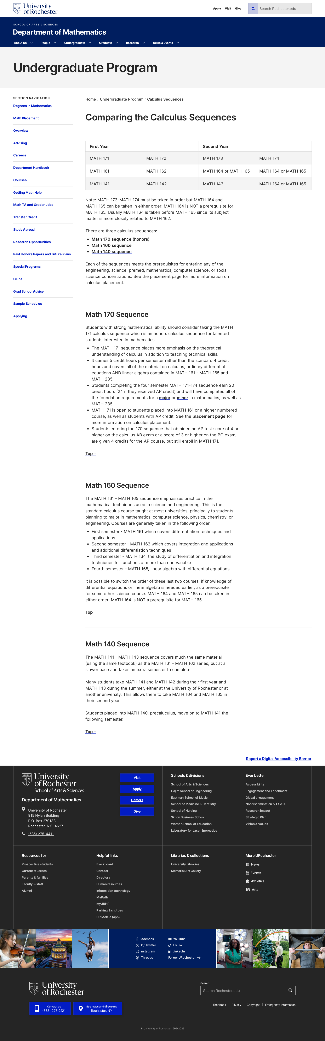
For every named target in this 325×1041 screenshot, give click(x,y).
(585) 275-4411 (41, 833)
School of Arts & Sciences (35, 24)
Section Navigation (31, 98)
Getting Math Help (27, 192)
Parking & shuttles (109, 910)
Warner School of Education (191, 824)
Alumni (27, 891)
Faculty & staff (32, 884)
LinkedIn (176, 951)
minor (182, 397)
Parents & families (35, 877)
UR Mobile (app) (108, 917)
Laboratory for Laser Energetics (194, 830)
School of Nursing (184, 810)
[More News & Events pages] (177, 42)
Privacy (236, 1005)
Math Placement (26, 118)
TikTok (175, 945)
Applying (20, 315)
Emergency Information (280, 1005)
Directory (103, 877)
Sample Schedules (27, 303)
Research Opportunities (32, 241)
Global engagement (260, 797)
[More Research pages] (143, 42)
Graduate (105, 43)
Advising (20, 142)
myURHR (102, 904)
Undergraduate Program (121, 99)
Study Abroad (24, 229)
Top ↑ (90, 453)
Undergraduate (74, 43)
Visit (228, 8)
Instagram (145, 951)
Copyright (253, 1005)
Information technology (113, 891)
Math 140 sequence (112, 251)
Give (238, 8)
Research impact (258, 810)
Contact (102, 871)
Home (90, 99)
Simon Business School (188, 817)
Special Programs (27, 266)
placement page (209, 416)
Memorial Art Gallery (186, 871)
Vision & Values (257, 824)
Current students (34, 871)
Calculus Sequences (165, 99)
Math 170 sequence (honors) (121, 239)
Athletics (255, 881)
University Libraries (185, 864)
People (45, 43)
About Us (20, 43)
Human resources (109, 884)
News (253, 864)
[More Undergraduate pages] (89, 42)
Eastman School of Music (189, 797)
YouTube (177, 939)
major (164, 397)
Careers (19, 155)
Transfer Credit (25, 217)
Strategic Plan (256, 817)
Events (253, 873)
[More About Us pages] (31, 42)
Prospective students (37, 864)
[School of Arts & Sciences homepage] (53, 782)
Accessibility (255, 784)
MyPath (102, 897)
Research (132, 43)
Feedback (219, 1005)
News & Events (163, 43)
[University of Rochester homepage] (35, 9)
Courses (20, 180)
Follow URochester (184, 957)
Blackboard (104, 864)
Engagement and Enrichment (266, 791)
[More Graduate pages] (116, 42)
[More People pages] (54, 42)
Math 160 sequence (112, 245)
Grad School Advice (28, 291)
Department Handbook (31, 167)
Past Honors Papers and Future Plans (42, 254)
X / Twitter (146, 945)
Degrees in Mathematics (32, 105)
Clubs (17, 278)
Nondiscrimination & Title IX (266, 804)
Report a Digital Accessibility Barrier (278, 758)
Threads (144, 957)
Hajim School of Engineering (191, 791)
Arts (252, 889)
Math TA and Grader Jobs (33, 204)
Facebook (145, 939)
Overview (20, 130)
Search (204, 983)
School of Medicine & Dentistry (193, 804)
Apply (217, 8)
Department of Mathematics (59, 32)
